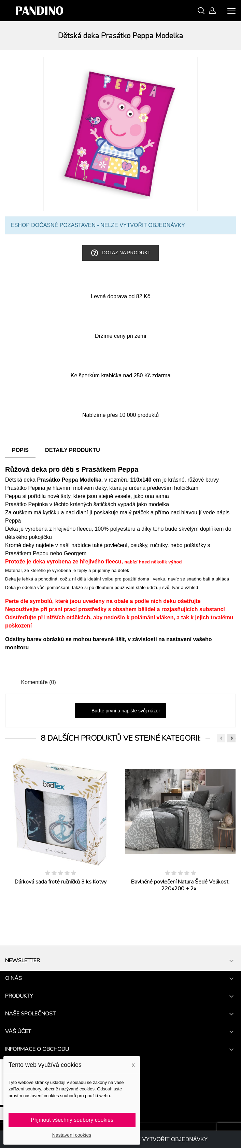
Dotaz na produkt (120, 253)
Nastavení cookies (71, 1135)
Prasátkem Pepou (26, 553)
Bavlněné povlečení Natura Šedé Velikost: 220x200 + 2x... (180, 885)
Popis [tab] (20, 450)
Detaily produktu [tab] (72, 450)
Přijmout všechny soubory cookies (72, 1120)
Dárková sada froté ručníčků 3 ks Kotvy (61, 882)
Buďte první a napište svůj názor (120, 711)
